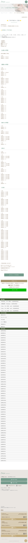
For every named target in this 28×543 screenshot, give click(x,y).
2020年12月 (3, 381)
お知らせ (2, 315)
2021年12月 (3, 354)
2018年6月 (2, 442)
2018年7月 (2, 439)
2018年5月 (2, 444)
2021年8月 (2, 363)
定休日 (2, 326)
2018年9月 (2, 435)
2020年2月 (2, 395)
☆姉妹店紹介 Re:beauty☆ (6, 303)
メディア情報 (3, 322)
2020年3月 (2, 393)
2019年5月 (2, 416)
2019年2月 (2, 423)
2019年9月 (2, 407)
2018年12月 (3, 428)
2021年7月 (2, 365)
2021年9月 (2, 361)
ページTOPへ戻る (25, 540)
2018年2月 (2, 451)
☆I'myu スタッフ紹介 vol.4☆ (6, 306)
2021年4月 (2, 372)
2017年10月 (3, 458)
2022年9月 (2, 333)
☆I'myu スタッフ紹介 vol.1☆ (6, 310)
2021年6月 (2, 367)
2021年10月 (3, 358)
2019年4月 (2, 418)
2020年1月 (2, 398)
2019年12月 (3, 400)
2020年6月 (2, 391)
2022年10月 (3, 330)
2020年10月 (3, 386)
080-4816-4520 (23, 530)
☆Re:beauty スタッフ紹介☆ (6, 301)
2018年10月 (3, 432)
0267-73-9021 (14, 285)
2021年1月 (2, 379)
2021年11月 (3, 356)
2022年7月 (2, 337)
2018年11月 (3, 430)
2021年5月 (2, 370)
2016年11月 (3, 460)
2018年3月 (2, 449)
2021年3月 (2, 374)
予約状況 (2, 324)
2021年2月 (2, 377)
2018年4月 (2, 446)
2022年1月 (2, 351)
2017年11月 (3, 456)
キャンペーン (3, 317)
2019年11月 (3, 402)
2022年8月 (2, 335)
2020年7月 (2, 388)
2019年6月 (2, 414)
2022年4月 (2, 344)
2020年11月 (3, 384)
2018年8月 (2, 437)
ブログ (2, 319)
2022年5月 (2, 342)
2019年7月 (2, 412)
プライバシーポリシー (5, 539)
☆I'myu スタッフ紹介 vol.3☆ (6, 308)
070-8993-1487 (23, 522)
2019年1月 (2, 425)
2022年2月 (2, 349)
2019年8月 (2, 409)
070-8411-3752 (23, 514)
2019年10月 (3, 405)
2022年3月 (2, 347)
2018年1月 (2, 453)
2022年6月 (2, 340)
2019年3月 (2, 421)
